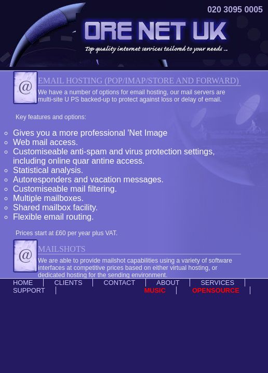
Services (217, 282)
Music (155, 290)
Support (29, 290)
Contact (119, 282)
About (167, 282)
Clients (68, 282)
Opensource (215, 290)
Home (23, 282)
